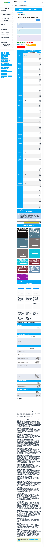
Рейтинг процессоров (7, 16)
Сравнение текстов (7, 26)
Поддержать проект (7, 12)
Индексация (4, 57)
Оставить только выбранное (28, 45)
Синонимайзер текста (7, 31)
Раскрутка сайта (4, 73)
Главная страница (7, 10)
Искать (38, 19)
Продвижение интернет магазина (6, 65)
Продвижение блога (5, 63)
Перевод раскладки (7, 42)
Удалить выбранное (21, 47)
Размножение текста (7, 29)
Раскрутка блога (4, 70)
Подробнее (25, 55)
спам (2, 77)
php (5, 54)
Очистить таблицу (29, 42)
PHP (8, 54)
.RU (7, 2)
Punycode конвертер (7, 39)
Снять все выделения (21, 44)
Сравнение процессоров (7, 18)
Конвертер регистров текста (7, 27)
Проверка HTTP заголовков (7, 34)
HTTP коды (7, 47)
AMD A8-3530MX (20, 222)
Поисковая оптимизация (6, 60)
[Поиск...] (19, 1)
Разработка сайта (4, 68)
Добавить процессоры (21, 42)
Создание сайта (4, 76)
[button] (38, 2)
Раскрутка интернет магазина (6, 71)
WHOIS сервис (7, 35)
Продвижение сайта (5, 67)
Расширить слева (20, 12)
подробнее (26, 228)
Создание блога (4, 74)
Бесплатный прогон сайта (7, 37)
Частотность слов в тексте (7, 32)
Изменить (25, 52)
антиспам (10, 76)
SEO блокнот (7, 22)
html (2, 54)
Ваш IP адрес (7, 24)
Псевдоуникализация (7, 40)
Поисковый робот (5, 61)
